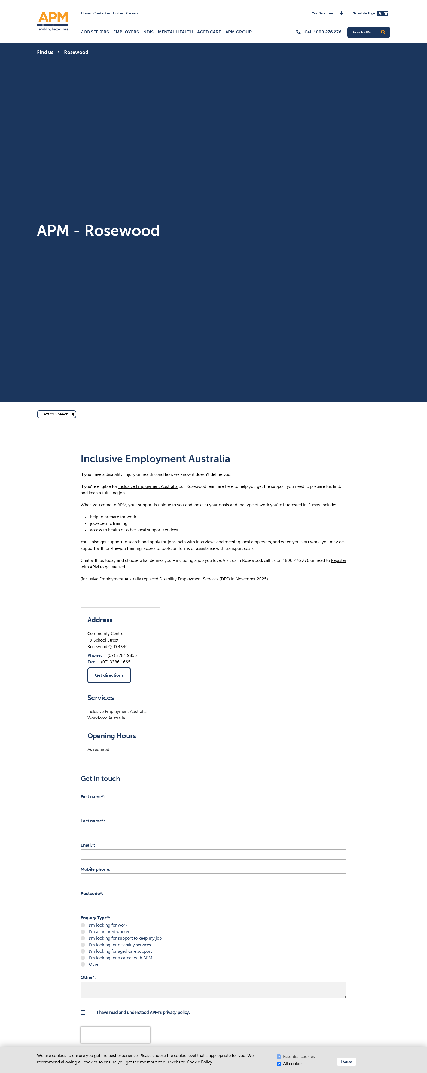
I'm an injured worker (109, 931)
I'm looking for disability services (120, 944)
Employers (126, 32)
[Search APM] (371, 32)
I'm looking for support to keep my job (125, 938)
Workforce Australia (106, 718)
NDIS (148, 32)
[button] (383, 32)
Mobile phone (95, 869)
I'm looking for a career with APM (120, 957)
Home (86, 13)
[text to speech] (56, 414)
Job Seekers (95, 32)
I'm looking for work (108, 925)
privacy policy (176, 1012)
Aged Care (209, 32)
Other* (87, 977)
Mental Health (175, 32)
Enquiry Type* (95, 917)
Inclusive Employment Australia (148, 486)
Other (94, 964)
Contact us (101, 13)
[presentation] (115, 1035)
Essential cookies (299, 1056)
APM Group (238, 32)
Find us (118, 13)
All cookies (293, 1063)
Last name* (92, 820)
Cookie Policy (199, 1062)
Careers (132, 13)
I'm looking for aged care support (120, 951)
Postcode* (91, 893)
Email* (87, 845)
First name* (92, 796)
